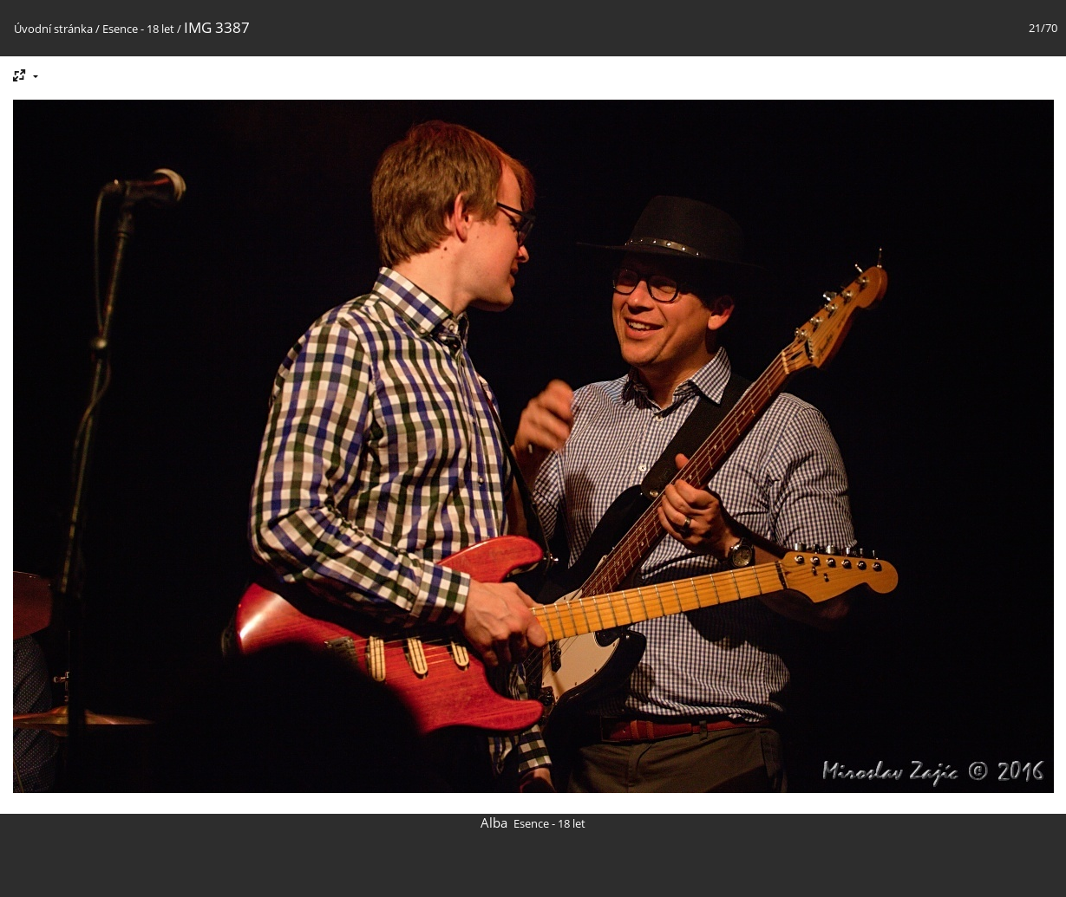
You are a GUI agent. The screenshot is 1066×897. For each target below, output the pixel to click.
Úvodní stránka (53, 28)
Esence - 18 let (138, 28)
